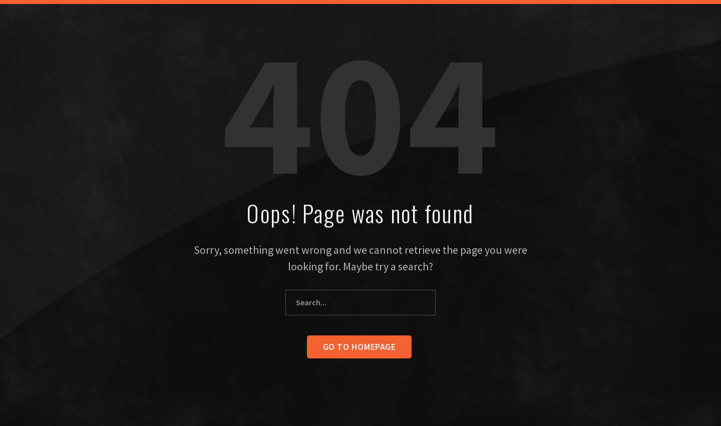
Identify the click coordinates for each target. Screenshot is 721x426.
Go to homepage (359, 346)
